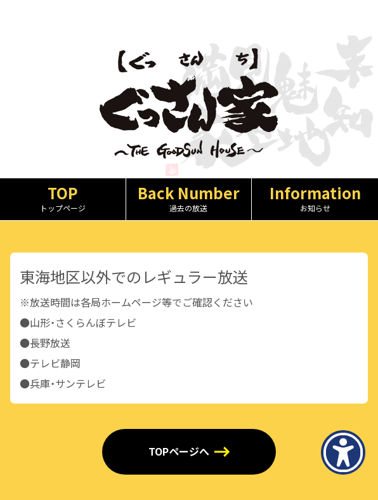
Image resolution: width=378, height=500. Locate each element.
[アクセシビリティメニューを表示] (343, 452)
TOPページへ (178, 452)
